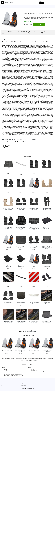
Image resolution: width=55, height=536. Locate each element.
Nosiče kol (51, 6)
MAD (31, 18)
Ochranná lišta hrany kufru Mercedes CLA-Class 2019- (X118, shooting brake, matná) (21, 172)
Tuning (12, 6)
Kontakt (42, 383)
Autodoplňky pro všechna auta (36, 6)
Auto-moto (26, 331)
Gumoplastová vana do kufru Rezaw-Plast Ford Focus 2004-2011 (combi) (21, 303)
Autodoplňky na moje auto (24, 6)
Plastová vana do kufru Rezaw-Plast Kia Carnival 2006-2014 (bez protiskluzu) (47, 247)
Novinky (2, 383)
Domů (3, 6)
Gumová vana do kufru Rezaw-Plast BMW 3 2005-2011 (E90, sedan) (21, 228)
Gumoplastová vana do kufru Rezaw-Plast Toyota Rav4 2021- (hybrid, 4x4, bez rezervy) (47, 322)
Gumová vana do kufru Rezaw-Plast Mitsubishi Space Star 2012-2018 (34, 228)
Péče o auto (45, 6)
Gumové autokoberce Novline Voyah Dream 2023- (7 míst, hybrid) (46, 209)
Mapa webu (23, 383)
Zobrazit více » (41, 18)
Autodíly (16, 6)
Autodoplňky (7, 6)
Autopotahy (34, 331)
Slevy (2, 385)
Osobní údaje (23, 385)
